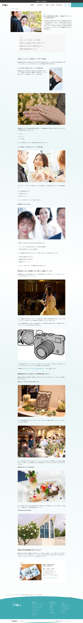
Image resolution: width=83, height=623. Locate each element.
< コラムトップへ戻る (14, 8)
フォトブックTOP (8, 594)
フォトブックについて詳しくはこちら (50, 577)
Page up (80, 594)
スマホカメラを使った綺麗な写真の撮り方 (35, 368)
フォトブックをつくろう (15, 594)
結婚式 (45, 13)
